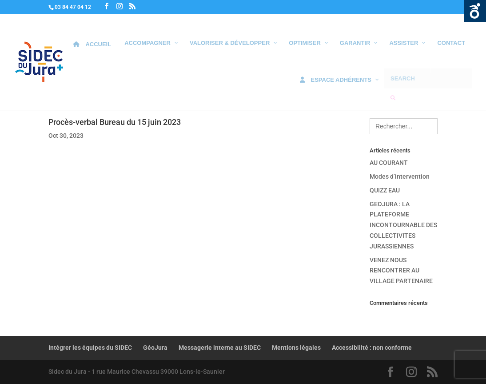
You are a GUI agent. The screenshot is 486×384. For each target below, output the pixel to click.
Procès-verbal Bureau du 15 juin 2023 (114, 122)
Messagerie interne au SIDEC (220, 347)
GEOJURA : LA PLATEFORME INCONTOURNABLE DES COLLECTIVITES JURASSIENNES (403, 225)
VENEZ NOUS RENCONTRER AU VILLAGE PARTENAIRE (401, 270)
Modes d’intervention (400, 176)
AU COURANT (389, 162)
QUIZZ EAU (385, 190)
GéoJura (155, 347)
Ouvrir (475, 11)
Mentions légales (296, 347)
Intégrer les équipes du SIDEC (90, 347)
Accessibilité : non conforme (372, 347)
